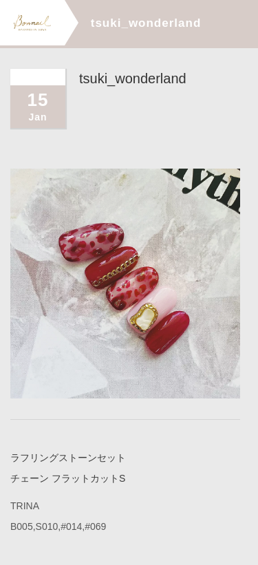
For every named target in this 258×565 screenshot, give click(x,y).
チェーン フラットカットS (67, 477)
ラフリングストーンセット (68, 456)
